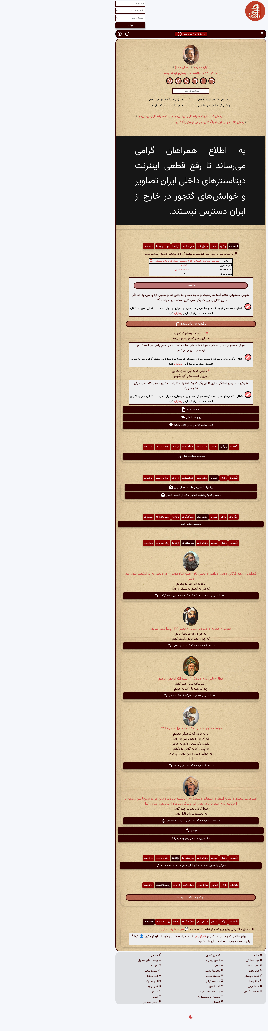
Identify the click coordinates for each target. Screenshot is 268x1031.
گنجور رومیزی (158, 961)
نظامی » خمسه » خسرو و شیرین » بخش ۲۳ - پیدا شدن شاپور (134, 628)
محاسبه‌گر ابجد (157, 981)
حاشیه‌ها (92, 246)
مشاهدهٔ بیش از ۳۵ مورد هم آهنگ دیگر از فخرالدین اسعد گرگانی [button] (134, 595)
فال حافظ (198, 971)
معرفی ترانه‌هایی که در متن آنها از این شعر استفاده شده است (134, 865)
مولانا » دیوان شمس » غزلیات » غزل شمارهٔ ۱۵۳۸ (134, 728)
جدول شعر (197, 966)
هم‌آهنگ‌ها (131, 246)
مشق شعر (145, 246)
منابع (100, 992)
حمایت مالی (96, 971)
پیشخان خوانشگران (155, 992)
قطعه (127, 266)
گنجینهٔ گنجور (158, 976)
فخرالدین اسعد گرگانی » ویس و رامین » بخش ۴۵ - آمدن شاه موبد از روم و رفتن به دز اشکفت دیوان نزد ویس (134, 576)
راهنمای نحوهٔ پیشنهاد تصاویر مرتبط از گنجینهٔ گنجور (134, 495)
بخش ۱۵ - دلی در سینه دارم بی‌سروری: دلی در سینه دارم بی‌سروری (123, 116)
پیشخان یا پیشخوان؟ (154, 997)
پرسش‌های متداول (93, 961)
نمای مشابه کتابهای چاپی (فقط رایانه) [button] (134, 425)
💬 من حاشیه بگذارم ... (117, 929)
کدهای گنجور (158, 955)
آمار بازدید (98, 987)
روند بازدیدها (106, 246)
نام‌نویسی (143, 936)
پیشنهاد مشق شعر (134, 524)
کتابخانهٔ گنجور (157, 971)
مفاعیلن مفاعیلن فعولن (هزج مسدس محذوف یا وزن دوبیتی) (130, 261)
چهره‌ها (99, 966)
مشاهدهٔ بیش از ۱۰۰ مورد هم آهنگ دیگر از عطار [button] (134, 695)
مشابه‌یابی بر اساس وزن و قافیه (134, 838)
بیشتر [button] (134, 830)
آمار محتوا (97, 976)
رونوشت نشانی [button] (134, 417)
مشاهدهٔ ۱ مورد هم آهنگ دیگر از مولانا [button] (134, 765)
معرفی (99, 955)
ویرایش (121, 313)
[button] (205, 34)
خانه (201, 955)
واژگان (166, 246)
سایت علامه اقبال (127, 270)
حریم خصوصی (95, 1002)
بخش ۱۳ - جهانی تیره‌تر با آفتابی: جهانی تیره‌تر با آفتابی (153, 122)
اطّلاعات (177, 246)
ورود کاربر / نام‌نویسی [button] (134, 34)
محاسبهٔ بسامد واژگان (134, 456)
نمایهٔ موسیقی (196, 976)
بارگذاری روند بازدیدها (134, 897)
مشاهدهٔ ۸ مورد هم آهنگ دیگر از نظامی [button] (134, 645)
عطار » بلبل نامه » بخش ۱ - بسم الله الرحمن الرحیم (134, 678)
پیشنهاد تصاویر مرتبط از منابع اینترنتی (134, 487)
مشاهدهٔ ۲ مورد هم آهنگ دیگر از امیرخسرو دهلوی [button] (134, 820)
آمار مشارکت (96, 981)
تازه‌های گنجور (196, 992)
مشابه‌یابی (198, 987)
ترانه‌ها (119, 246)
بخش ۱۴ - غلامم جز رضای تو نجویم (134, 73)
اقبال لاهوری (144, 67)
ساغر (162, 966)
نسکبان (161, 1002)
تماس (100, 997)
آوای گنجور (159, 987)
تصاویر (157, 246)
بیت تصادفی (197, 961)
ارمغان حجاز (125, 67)
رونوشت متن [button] (134, 409)
